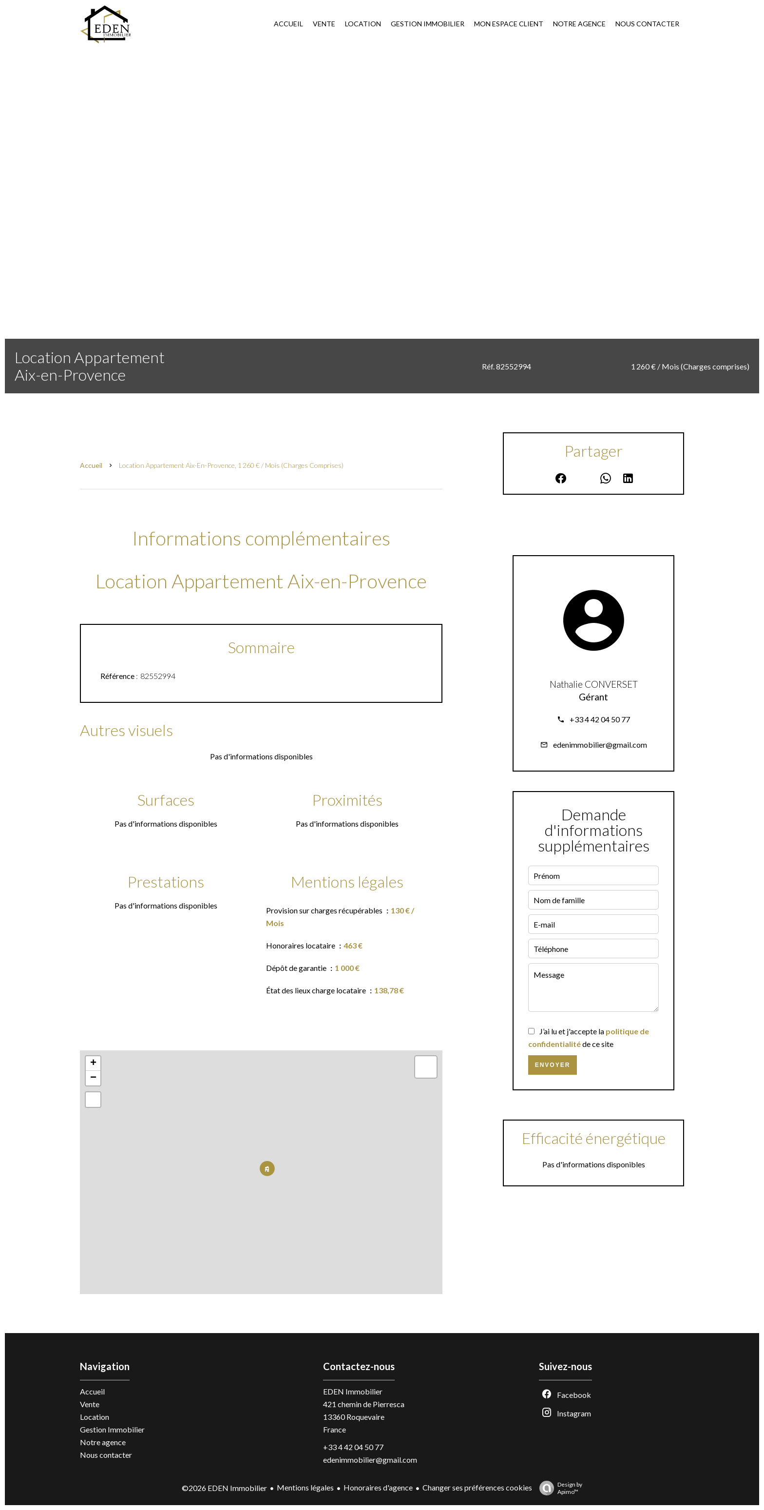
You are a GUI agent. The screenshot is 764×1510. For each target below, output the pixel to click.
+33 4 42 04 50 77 (600, 719)
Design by (558, 1488)
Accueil (91, 465)
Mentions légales (305, 1487)
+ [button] (93, 1063)
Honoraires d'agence (378, 1487)
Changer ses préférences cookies (477, 1487)
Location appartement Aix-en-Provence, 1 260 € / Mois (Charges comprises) (231, 465)
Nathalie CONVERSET (594, 684)
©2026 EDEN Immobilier (224, 1487)
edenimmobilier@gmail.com (600, 744)
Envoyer (553, 1065)
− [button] (93, 1078)
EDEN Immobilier (352, 1391)
